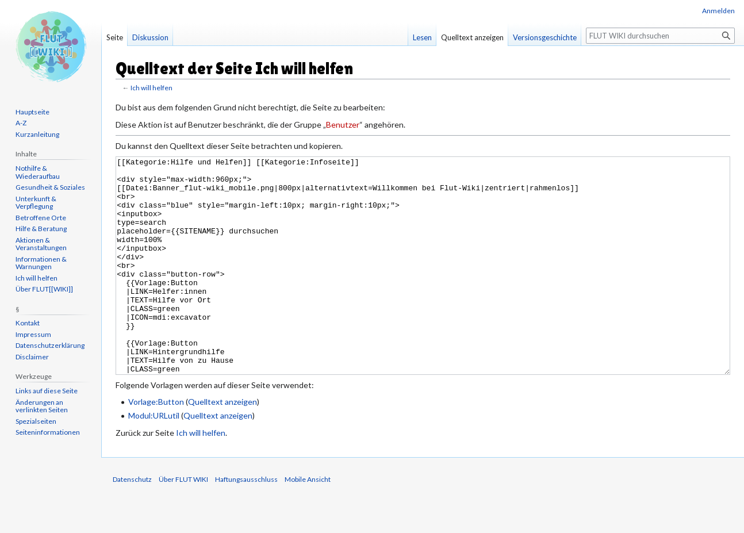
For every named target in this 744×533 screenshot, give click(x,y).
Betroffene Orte (41, 217)
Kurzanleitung (37, 134)
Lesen (422, 37)
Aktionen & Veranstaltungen (41, 244)
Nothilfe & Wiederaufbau (38, 172)
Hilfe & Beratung (41, 228)
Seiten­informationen (48, 432)
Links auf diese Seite (47, 390)
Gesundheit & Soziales (50, 187)
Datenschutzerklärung (50, 345)
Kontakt (28, 323)
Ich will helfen (151, 87)
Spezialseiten (36, 421)
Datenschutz (132, 522)
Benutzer (342, 124)
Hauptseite (32, 112)
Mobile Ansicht (308, 522)
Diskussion (150, 37)
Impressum (33, 334)
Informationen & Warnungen (41, 263)
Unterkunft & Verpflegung (36, 202)
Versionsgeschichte (545, 37)
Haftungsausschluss (246, 522)
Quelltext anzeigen (222, 445)
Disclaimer (32, 356)
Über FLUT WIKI (183, 522)
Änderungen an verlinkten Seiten (42, 406)
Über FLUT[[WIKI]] (44, 289)
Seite (114, 37)
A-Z (21, 122)
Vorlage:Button (156, 445)
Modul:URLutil (153, 458)
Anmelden (718, 10)
